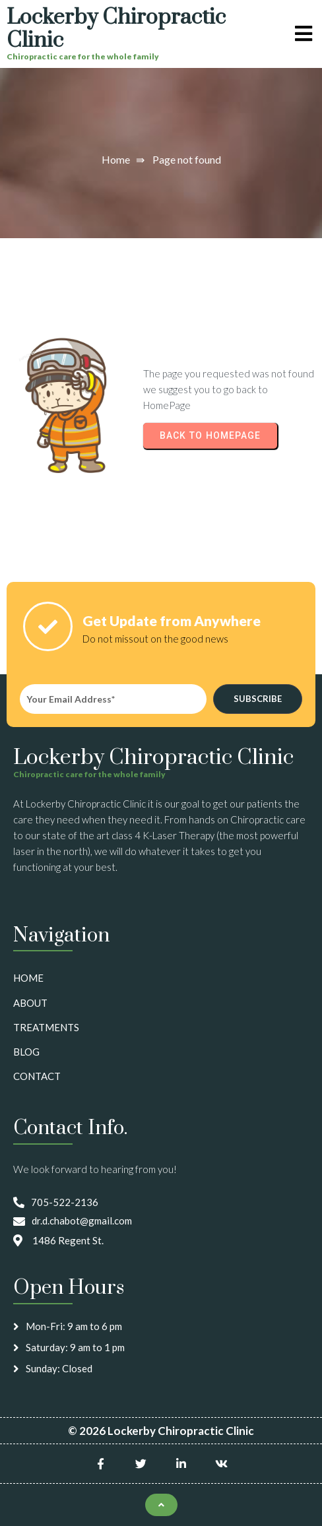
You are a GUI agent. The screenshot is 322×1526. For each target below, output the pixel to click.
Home (116, 159)
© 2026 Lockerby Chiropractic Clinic (161, 1431)
